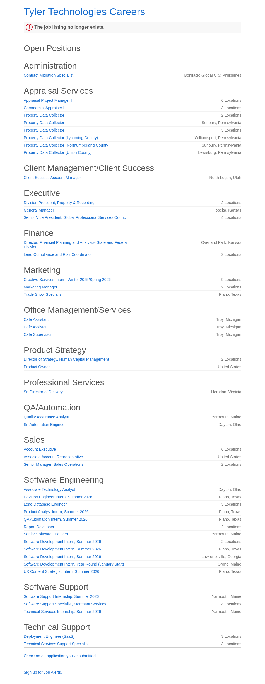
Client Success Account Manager (52, 177)
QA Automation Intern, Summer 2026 (56, 519)
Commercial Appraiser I (44, 108)
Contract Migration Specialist (48, 75)
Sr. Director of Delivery (43, 392)
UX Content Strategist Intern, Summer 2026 (61, 571)
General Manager (39, 210)
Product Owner (37, 367)
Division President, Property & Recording (59, 202)
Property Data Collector (44, 115)
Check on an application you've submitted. (60, 656)
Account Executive (40, 449)
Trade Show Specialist (43, 294)
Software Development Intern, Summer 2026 (62, 541)
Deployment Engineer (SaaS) (49, 636)
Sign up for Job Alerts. (43, 672)
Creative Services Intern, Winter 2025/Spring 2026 (67, 279)
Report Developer (39, 527)
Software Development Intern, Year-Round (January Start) (74, 564)
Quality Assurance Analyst (46, 417)
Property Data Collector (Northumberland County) (66, 145)
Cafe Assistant (36, 319)
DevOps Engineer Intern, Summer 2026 (58, 497)
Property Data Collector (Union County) (58, 152)
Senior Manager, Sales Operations (53, 464)
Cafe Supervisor (38, 334)
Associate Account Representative (53, 457)
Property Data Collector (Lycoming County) (61, 137)
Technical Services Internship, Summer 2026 (62, 611)
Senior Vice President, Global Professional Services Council (75, 217)
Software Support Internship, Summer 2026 (61, 596)
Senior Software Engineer (46, 534)
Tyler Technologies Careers (84, 11)
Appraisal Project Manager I (48, 100)
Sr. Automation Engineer (45, 424)
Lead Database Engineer (45, 504)
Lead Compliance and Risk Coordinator (58, 254)
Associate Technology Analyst (49, 489)
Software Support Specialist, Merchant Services (65, 604)
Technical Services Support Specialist (56, 644)
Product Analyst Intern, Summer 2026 (56, 512)
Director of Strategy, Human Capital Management (66, 359)
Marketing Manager (40, 287)
